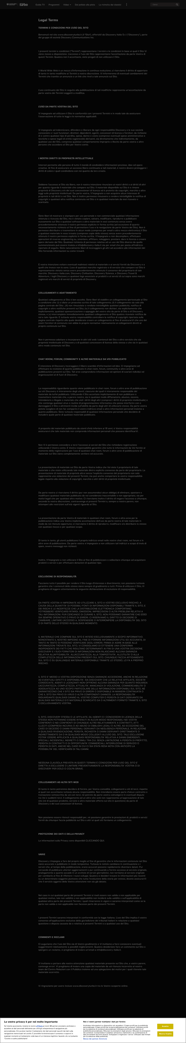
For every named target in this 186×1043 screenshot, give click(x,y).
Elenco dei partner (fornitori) (95, 1040)
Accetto (165, 1027)
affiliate (39, 1027)
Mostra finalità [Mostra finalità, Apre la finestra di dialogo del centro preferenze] (165, 1035)
